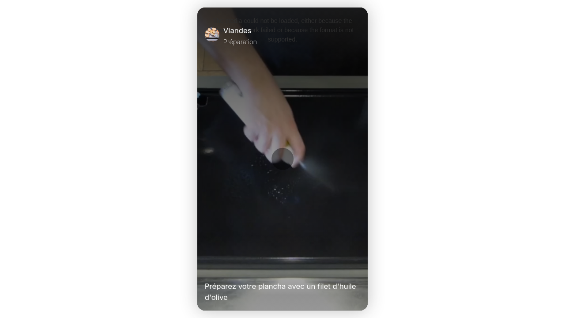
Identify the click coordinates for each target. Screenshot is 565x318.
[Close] (357, 36)
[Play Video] (208, 268)
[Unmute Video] (357, 268)
